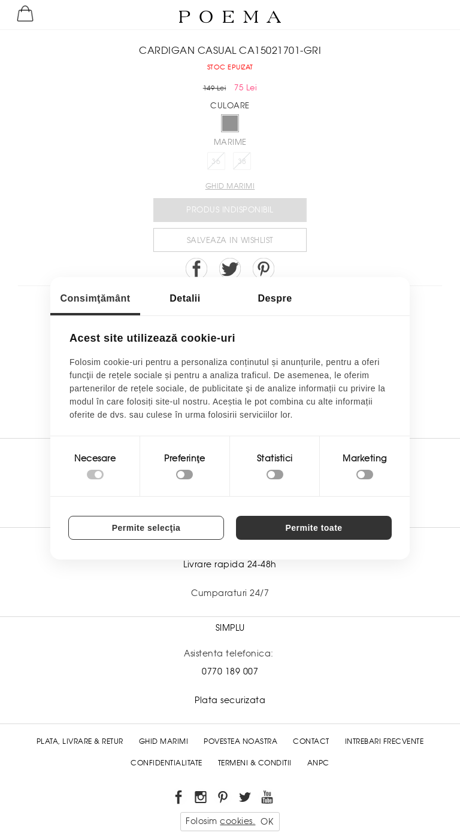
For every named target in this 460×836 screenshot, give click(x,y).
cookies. (237, 821)
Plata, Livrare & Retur (80, 741)
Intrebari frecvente (384, 741)
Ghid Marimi (164, 741)
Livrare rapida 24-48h (230, 564)
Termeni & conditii (255, 763)
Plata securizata (230, 700)
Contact (311, 741)
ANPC (318, 763)
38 (242, 161)
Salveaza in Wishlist (230, 240)
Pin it (263, 268)
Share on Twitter (230, 268)
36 (215, 161)
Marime (230, 142)
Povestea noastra (240, 741)
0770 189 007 (230, 671)
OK (267, 821)
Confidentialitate (166, 763)
